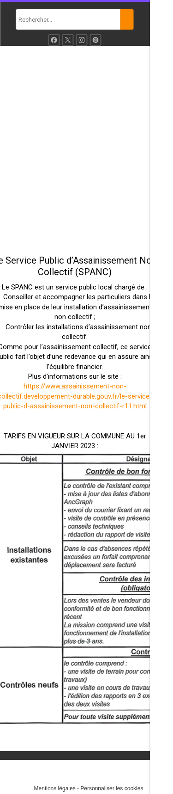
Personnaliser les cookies (111, 788)
